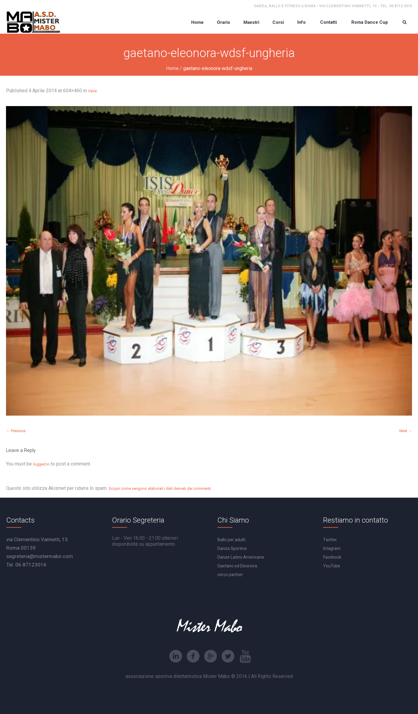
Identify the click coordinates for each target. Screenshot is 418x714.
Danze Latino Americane (240, 557)
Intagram (332, 548)
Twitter (330, 539)
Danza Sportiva (232, 548)
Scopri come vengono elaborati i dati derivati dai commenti (160, 488)
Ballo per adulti (231, 539)
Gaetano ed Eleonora (237, 565)
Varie (92, 91)
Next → (405, 431)
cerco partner (230, 574)
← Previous (16, 431)
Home (172, 68)
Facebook (332, 557)
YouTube (331, 565)
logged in (41, 464)
